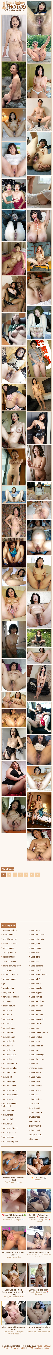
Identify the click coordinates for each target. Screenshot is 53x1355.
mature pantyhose (36, 1001)
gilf (3, 983)
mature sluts (34, 1041)
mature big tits (8, 1041)
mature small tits (35, 1046)
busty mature (7, 948)
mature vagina (34, 1077)
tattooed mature (35, 1130)
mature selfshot (35, 1023)
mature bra (6, 1059)
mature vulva (34, 1081)
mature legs (33, 961)
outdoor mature (35, 1112)
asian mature (7, 934)
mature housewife (36, 934)
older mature (34, 1108)
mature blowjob (8, 1055)
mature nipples (35, 992)
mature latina (34, 957)
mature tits (33, 1063)
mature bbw (7, 1032)
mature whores (35, 1086)
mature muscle (35, 988)
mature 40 (6, 1015)
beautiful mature (9, 939)
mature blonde (8, 1050)
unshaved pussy (35, 1068)
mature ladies (34, 948)
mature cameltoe (9, 1068)
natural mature (35, 1099)
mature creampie (9, 1090)
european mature (9, 974)
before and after (9, 943)
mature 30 (6, 1010)
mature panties (35, 997)
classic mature (8, 957)
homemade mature (10, 997)
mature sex (33, 1028)
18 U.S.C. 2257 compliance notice (34, 1348)
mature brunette (9, 1063)
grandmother (7, 988)
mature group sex (9, 1141)
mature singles (35, 1037)
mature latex (34, 952)
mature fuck (7, 1124)
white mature (34, 1139)
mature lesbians (35, 966)
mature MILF (34, 979)
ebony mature (8, 970)
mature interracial (36, 939)
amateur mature (9, 930)
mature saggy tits (36, 1019)
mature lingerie (35, 970)
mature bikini (7, 1046)
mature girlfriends (9, 1128)
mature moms (34, 983)
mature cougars (9, 1081)
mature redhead (35, 1015)
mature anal (7, 1019)
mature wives (34, 1090)
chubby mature (8, 952)
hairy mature (7, 992)
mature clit (6, 1077)
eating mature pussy (10, 966)
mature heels (34, 930)
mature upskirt (34, 1072)
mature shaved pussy (38, 1032)
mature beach (8, 1037)
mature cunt (7, 1099)
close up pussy (8, 961)
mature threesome (36, 1059)
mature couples (8, 1086)
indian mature (8, 1006)
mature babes (8, 1028)
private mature (35, 1117)
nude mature (34, 1104)
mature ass (7, 1023)
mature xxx (33, 1095)
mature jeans (34, 943)
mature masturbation (37, 974)
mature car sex (8, 1072)
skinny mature (34, 1126)
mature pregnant (35, 1006)
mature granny (8, 1137)
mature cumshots (9, 1095)
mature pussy (34, 1010)
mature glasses (8, 1132)
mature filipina (8, 1119)
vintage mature (35, 1135)
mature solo (33, 1050)
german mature (8, 979)
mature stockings (36, 1055)
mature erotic (7, 1110)
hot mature (6, 1001)
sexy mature (34, 1121)
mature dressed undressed (9, 1105)
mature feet (7, 1115)
